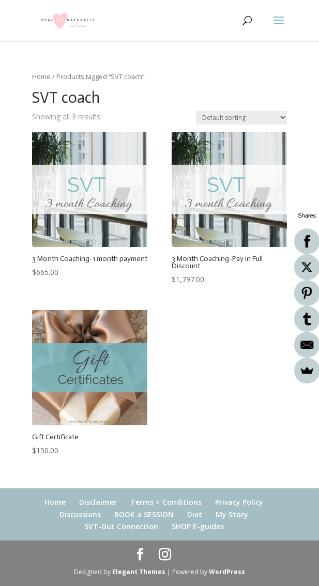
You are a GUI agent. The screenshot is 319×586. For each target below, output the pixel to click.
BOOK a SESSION (144, 514)
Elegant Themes (138, 571)
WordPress (227, 571)
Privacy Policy (239, 502)
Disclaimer (98, 502)
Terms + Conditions (166, 502)
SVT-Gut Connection (121, 526)
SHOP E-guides (198, 526)
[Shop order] (241, 118)
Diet (194, 514)
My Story (232, 514)
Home (41, 76)
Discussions (80, 514)
